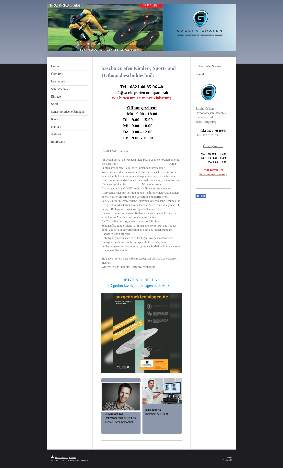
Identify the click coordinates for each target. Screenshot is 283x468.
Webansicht (227, 460)
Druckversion (59, 457)
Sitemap (72, 457)
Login (229, 457)
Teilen (201, 196)
